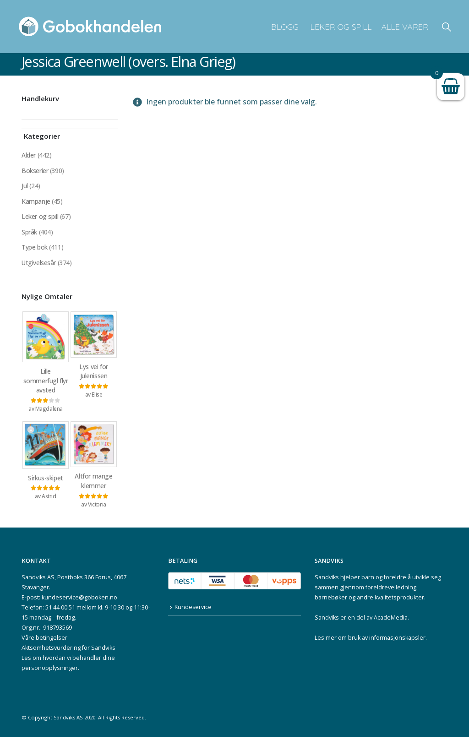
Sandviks (327, 580)
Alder (29, 155)
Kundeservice (193, 610)
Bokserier (35, 170)
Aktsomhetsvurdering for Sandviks (68, 650)
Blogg (285, 27)
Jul (25, 186)
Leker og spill (340, 27)
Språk (29, 233)
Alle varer (404, 27)
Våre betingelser (44, 640)
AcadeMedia (391, 620)
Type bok (35, 248)
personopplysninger (50, 671)
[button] (446, 27)
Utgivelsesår (39, 264)
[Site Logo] (90, 26)
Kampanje (36, 201)
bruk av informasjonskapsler (386, 640)
